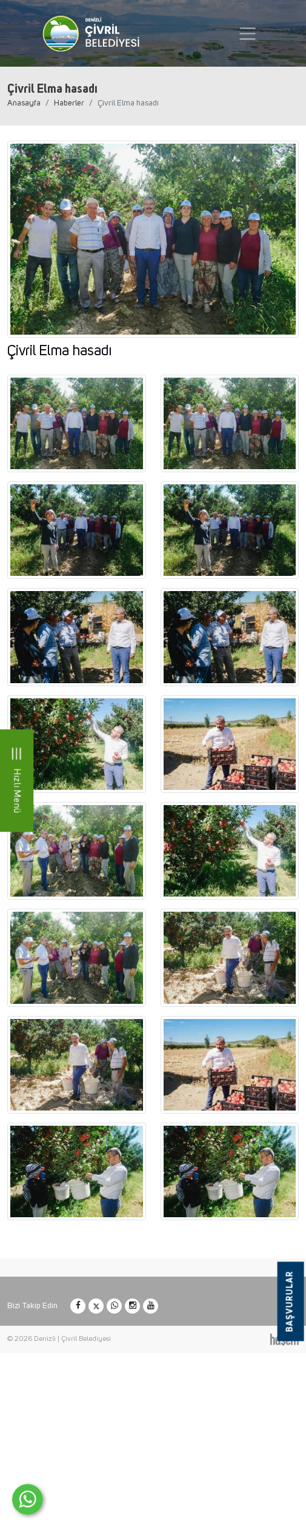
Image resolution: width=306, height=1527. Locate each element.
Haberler (69, 103)
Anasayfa (24, 103)
